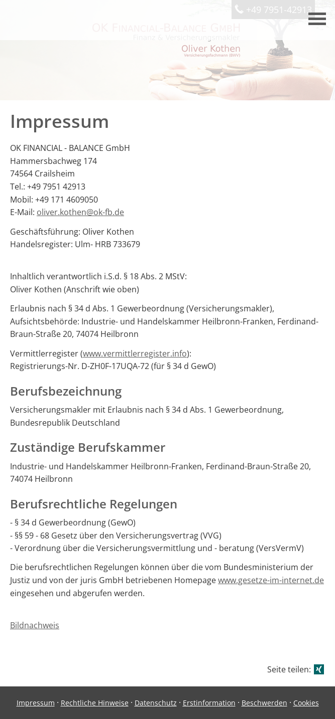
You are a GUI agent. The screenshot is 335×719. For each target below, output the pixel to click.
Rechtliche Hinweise (95, 702)
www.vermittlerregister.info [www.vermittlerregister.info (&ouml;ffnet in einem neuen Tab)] (135, 353)
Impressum (36, 702)
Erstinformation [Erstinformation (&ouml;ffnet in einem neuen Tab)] (209, 702)
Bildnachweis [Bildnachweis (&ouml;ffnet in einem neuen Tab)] (34, 625)
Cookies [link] (306, 702)
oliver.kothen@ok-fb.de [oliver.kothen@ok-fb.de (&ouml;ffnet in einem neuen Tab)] (80, 212)
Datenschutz (156, 702)
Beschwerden (264, 702)
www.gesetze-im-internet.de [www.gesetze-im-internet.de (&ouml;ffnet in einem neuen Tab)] (271, 580)
